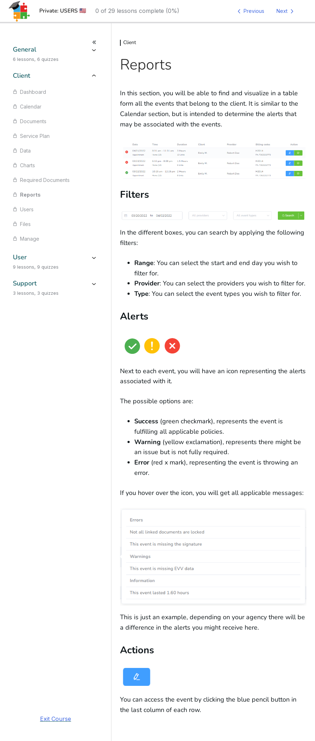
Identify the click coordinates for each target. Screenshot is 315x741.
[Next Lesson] (286, 11)
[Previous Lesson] (249, 11)
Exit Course (55, 718)
